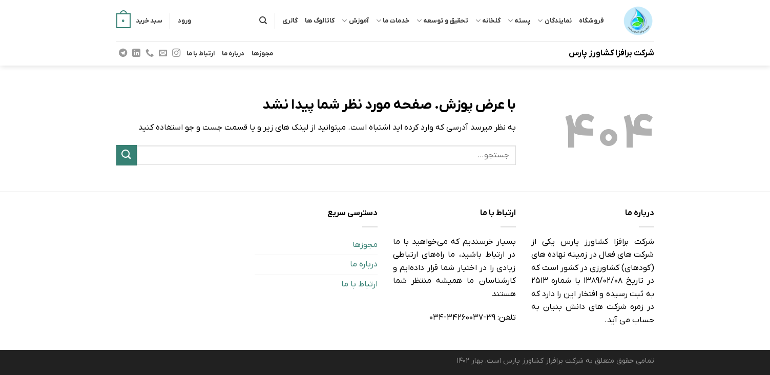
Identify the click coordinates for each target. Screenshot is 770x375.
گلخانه (488, 21)
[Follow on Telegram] (122, 53)
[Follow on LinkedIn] (136, 53)
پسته (519, 21)
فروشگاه (591, 20)
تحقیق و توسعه (442, 21)
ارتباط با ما (200, 53)
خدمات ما (392, 21)
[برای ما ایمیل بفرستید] (163, 53)
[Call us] (149, 53)
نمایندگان (554, 21)
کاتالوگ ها (320, 20)
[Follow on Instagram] (176, 53)
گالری (290, 20)
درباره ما (233, 53)
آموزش (355, 21)
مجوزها (262, 53)
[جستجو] (263, 20)
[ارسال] (126, 155)
